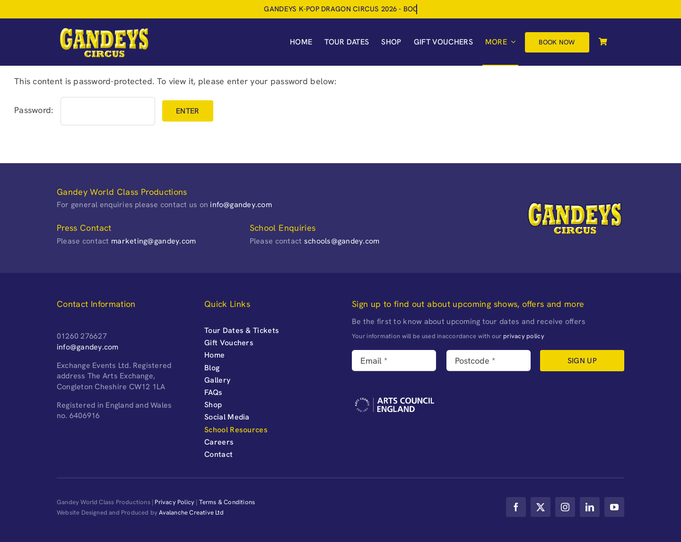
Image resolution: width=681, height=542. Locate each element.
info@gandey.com (241, 205)
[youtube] (614, 507)
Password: (84, 110)
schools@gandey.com (342, 241)
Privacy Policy (174, 502)
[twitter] (540, 507)
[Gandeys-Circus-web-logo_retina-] (104, 30)
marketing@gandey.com (153, 241)
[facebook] (516, 507)
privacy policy (523, 336)
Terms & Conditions (227, 502)
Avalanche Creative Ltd (191, 512)
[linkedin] (590, 507)
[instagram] (565, 507)
